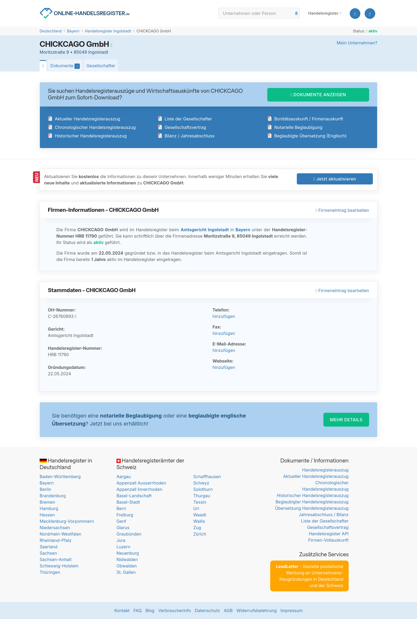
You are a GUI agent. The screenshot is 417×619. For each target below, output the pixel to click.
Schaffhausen (207, 476)
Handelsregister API (328, 533)
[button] (370, 13)
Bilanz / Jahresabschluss (186, 135)
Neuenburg (127, 553)
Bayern (73, 31)
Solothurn (203, 489)
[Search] (259, 13)
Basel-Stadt (128, 502)
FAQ (138, 610)
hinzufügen (223, 316)
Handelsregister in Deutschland (66, 463)
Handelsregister (323, 13)
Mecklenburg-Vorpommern (67, 521)
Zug (197, 527)
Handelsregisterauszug (325, 470)
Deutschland (51, 31)
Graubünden (128, 534)
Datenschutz (207, 610)
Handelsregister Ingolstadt (108, 31)
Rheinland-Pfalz (55, 540)
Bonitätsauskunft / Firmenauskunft (305, 118)
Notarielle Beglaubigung (294, 127)
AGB (228, 610)
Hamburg (49, 508)
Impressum (292, 610)
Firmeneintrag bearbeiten (342, 210)
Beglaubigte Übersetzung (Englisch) (307, 135)
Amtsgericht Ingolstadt (205, 229)
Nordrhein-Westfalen (60, 534)
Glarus (123, 527)
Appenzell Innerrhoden (139, 489)
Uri (196, 508)
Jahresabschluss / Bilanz (323, 514)
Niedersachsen (55, 527)
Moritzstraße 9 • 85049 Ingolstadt (74, 52)
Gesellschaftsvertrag (182, 127)
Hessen (47, 514)
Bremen (47, 502)
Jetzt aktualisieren (334, 179)
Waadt (199, 514)
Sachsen (48, 553)
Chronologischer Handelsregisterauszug (92, 127)
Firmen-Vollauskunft (328, 540)
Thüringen (50, 572)
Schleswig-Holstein (59, 566)
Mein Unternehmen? (357, 42)
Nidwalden (127, 559)
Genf (121, 521)
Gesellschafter (100, 65)
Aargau (123, 476)
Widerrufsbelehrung (256, 610)
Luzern (123, 546)
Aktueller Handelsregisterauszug (84, 118)
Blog (150, 610)
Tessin (199, 502)
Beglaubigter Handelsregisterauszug (312, 501)
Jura (121, 540)
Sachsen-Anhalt (56, 559)
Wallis (199, 521)
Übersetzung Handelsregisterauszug (312, 508)
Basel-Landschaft (134, 495)
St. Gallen (126, 572)
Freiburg (124, 514)
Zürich (199, 534)
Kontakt (122, 610)
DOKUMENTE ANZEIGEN (318, 94)
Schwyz (201, 483)
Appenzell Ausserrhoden (141, 483)
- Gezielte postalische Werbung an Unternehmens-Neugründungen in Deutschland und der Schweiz (309, 576)
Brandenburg (53, 495)
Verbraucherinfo (174, 610)
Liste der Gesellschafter (185, 118)
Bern (121, 508)
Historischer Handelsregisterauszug (87, 135)
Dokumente (66, 66)
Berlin (45, 489)
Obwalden (126, 566)
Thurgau (201, 495)
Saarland (48, 546)
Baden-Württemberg (60, 476)
